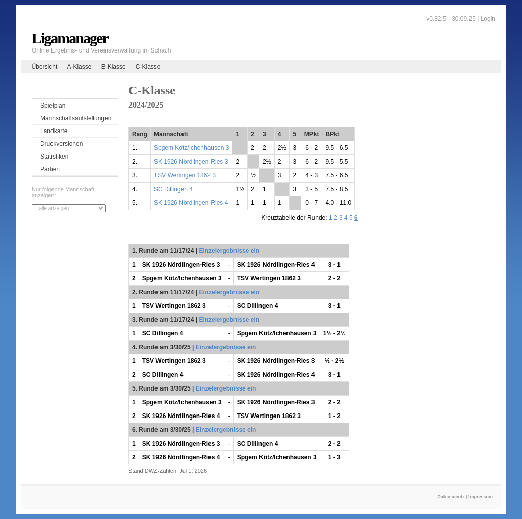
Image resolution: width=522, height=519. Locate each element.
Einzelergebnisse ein (229, 250)
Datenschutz (451, 496)
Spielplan (52, 105)
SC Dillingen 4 (173, 189)
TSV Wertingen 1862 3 (185, 175)
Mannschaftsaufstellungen (75, 118)
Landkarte (53, 131)
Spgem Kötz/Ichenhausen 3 (191, 147)
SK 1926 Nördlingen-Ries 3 (191, 161)
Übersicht (45, 66)
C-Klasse (148, 66)
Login (488, 18)
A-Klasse (79, 66)
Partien (50, 169)
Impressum (480, 496)
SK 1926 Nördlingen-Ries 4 (191, 202)
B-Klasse (113, 66)
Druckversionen (61, 143)
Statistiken (54, 156)
